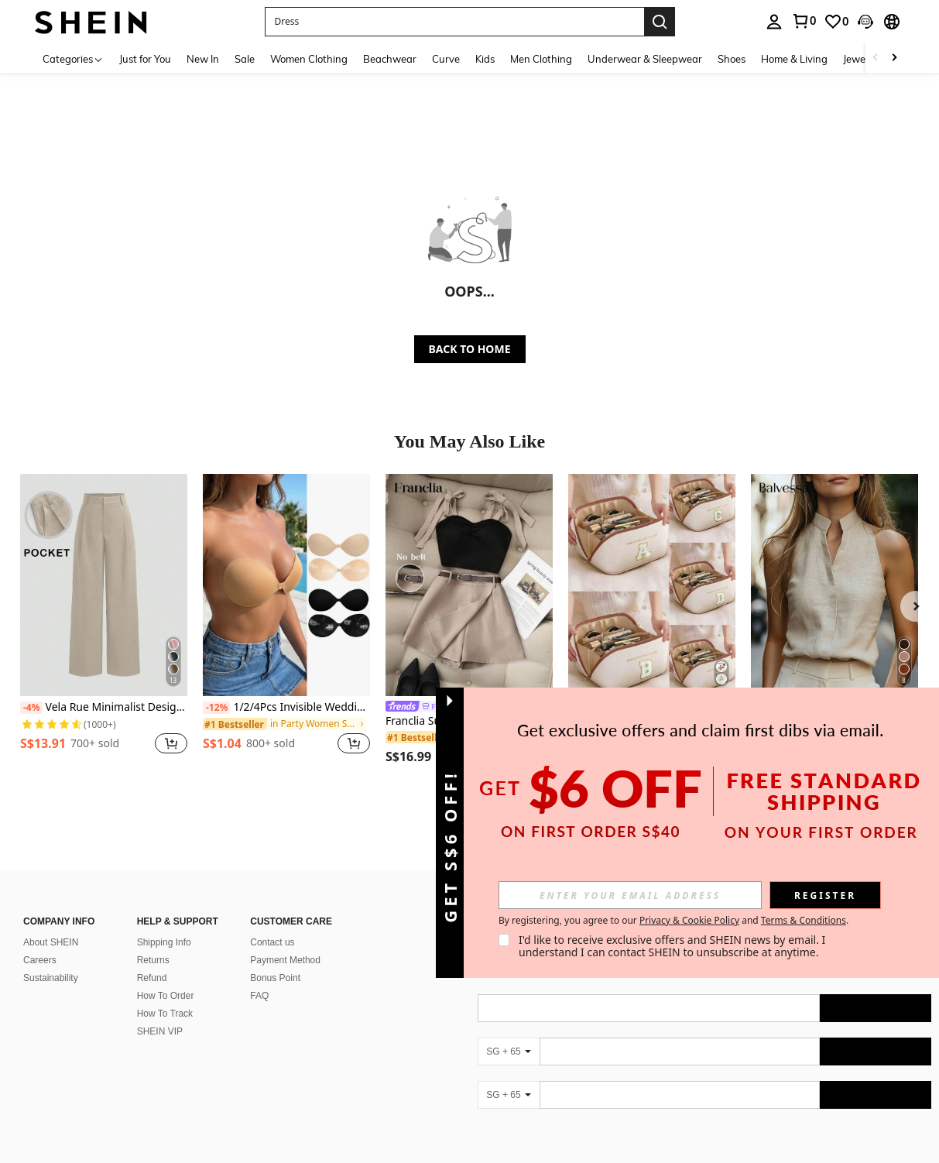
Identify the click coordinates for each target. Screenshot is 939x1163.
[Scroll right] (894, 58)
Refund (152, 959)
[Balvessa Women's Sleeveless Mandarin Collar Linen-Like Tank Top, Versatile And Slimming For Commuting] (834, 585)
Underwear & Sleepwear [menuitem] (645, 59)
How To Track (165, 995)
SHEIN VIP (160, 1012)
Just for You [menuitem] (145, 59)
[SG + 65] (509, 1033)
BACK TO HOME (470, 348)
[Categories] (73, 58)
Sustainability (50, 959)
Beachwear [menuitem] (389, 59)
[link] (803, 21)
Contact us (272, 923)
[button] (454, 21)
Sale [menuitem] (245, 59)
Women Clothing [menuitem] (309, 59)
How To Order (165, 977)
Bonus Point (275, 959)
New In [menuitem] (203, 59)
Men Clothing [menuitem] (541, 59)
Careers (40, 941)
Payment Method (285, 941)
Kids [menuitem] (485, 59)
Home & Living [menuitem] (794, 59)
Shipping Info (164, 923)
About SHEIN (50, 923)
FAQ (259, 977)
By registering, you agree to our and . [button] (673, 920)
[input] (630, 895)
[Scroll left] (875, 58)
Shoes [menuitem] (731, 59)
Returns (153, 941)
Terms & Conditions (803, 920)
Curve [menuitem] (446, 59)
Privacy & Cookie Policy (689, 920)
